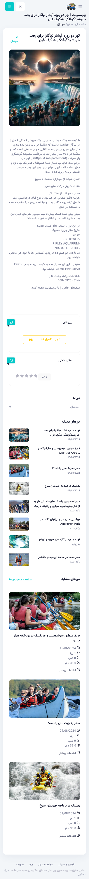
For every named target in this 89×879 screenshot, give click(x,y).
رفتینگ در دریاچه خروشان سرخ (62, 486)
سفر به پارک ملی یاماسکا (66, 468)
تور (16, 37)
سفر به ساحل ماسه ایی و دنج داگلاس (59, 557)
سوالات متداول (45, 865)
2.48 (44, 376)
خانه (83, 24)
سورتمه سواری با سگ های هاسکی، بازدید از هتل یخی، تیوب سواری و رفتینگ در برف (56, 503)
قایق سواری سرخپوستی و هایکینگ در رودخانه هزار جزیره (59, 450)
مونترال (14, 41)
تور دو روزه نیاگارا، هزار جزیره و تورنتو (59, 539)
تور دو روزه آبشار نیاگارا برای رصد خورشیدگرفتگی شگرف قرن (62, 432)
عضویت (20, 865)
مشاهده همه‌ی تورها (21, 580)
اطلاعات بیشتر (69, 670)
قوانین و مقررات (66, 865)
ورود (31, 865)
